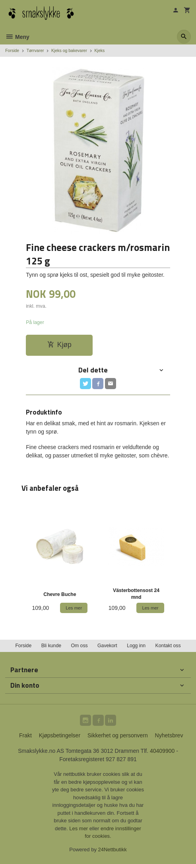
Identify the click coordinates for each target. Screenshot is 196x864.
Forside (12, 50)
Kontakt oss (168, 645)
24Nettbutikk (112, 849)
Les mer (79, 828)
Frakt (25, 735)
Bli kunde (51, 645)
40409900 (162, 751)
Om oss (79, 645)
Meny (17, 37)
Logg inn (136, 645)
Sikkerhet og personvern (117, 735)
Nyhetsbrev (169, 735)
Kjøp (59, 345)
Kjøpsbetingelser (59, 735)
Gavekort (107, 645)
